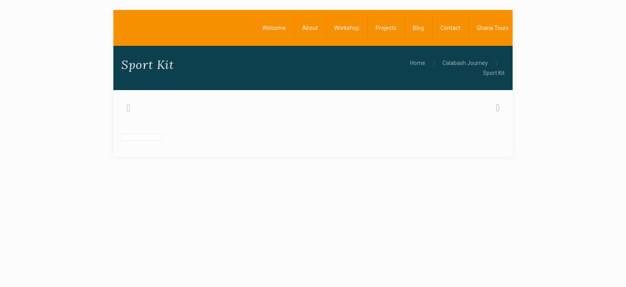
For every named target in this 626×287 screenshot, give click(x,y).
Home (417, 63)
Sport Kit (494, 73)
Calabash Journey (465, 63)
